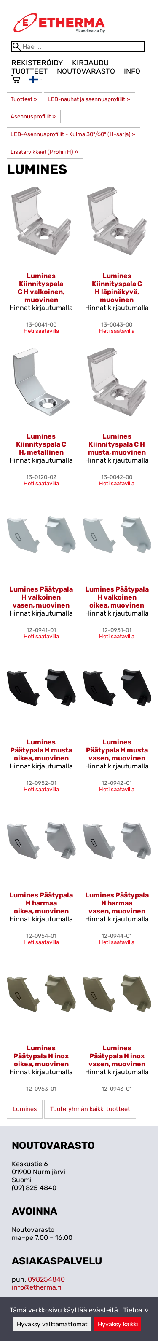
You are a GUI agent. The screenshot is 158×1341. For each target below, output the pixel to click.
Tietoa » (135, 1310)
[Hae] (78, 46)
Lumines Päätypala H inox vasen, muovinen (116, 1056)
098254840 (46, 1279)
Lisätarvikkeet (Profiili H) (44, 152)
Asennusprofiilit (33, 116)
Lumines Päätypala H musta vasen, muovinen (117, 750)
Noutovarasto (86, 71)
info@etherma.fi (37, 1287)
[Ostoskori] (15, 80)
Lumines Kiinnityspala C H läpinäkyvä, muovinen (117, 288)
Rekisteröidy (37, 63)
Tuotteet (29, 71)
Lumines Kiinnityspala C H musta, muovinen (117, 444)
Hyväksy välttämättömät (52, 1324)
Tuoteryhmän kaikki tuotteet (90, 1109)
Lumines (25, 1109)
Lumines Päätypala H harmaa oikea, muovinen (41, 903)
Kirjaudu (90, 63)
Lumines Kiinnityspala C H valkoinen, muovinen (41, 288)
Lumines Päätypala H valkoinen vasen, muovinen (41, 597)
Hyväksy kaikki (118, 1324)
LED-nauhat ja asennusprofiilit (89, 99)
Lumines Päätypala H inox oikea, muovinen (41, 1056)
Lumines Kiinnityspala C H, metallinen (41, 444)
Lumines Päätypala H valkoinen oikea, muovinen (117, 597)
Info (132, 71)
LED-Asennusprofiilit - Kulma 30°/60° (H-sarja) (73, 134)
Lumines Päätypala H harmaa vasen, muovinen (117, 903)
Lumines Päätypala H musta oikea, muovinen (41, 750)
